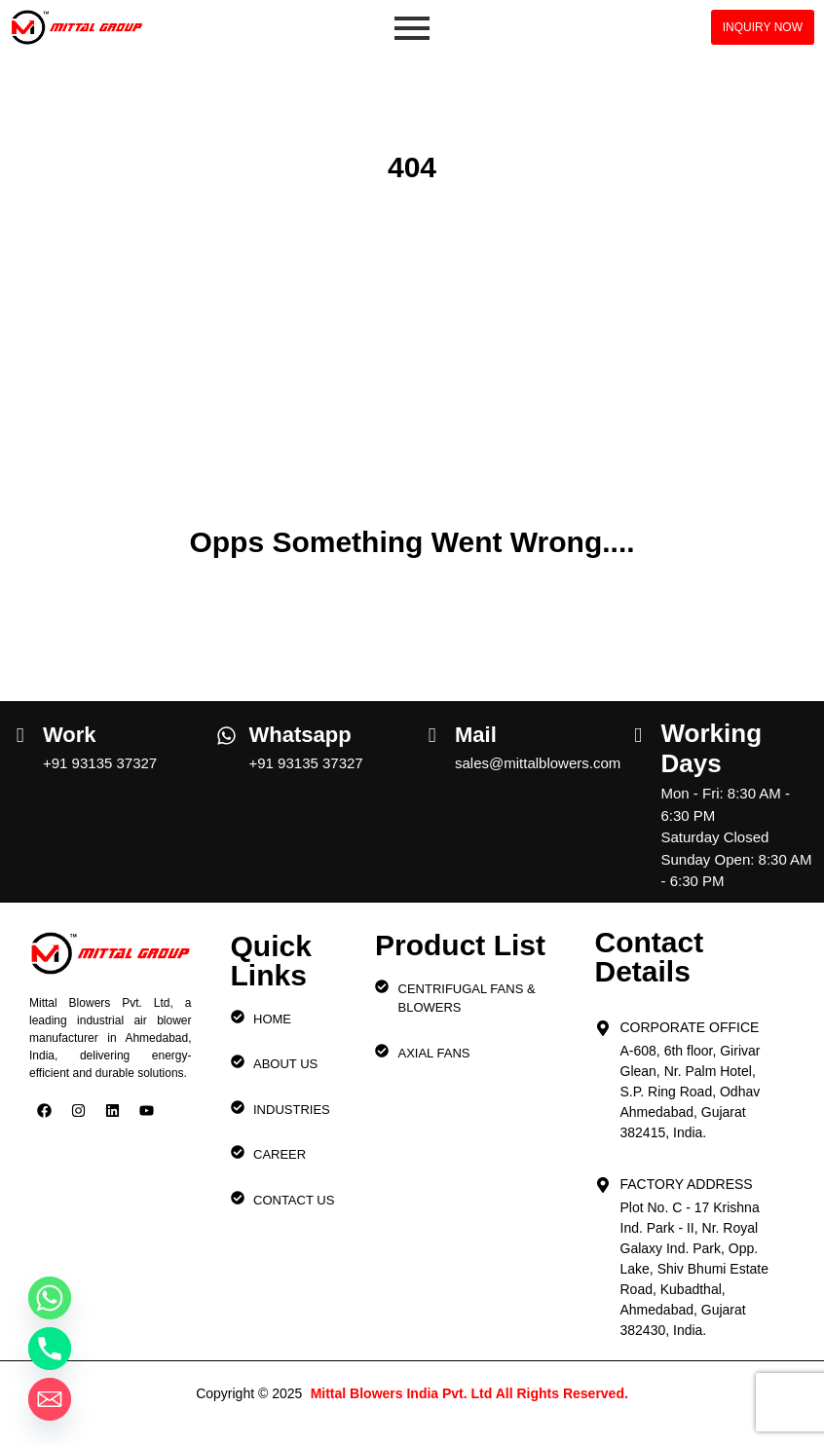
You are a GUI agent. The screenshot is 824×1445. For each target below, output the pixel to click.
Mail (476, 734)
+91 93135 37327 (100, 763)
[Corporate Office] (603, 1022)
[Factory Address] (603, 1179)
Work (69, 734)
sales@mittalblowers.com (537, 763)
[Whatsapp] (226, 730)
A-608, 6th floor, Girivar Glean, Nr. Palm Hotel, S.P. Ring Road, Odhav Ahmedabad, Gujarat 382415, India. (690, 1091)
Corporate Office (690, 1027)
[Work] (20, 728)
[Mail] (432, 728)
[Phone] (49, 1348)
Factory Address (686, 1184)
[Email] (49, 1399)
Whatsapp (300, 734)
